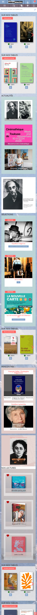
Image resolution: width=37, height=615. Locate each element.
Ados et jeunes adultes (18, 319)
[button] (32, 35)
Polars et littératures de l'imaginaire (18, 246)
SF (18, 282)
